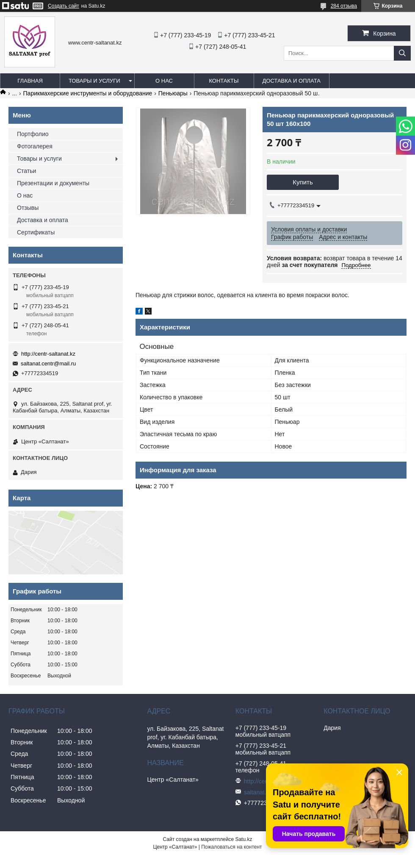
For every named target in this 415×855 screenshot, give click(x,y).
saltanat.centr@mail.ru (48, 363)
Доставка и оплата (292, 81)
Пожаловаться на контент (231, 847)
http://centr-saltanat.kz (48, 354)
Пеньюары (173, 93)
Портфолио (33, 134)
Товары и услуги (94, 81)
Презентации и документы (53, 183)
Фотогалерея (35, 146)
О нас (164, 81)
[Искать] (402, 53)
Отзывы (28, 207)
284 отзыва (344, 6)
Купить (303, 182)
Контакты (223, 81)
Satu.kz (243, 839)
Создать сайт (63, 6)
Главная (30, 81)
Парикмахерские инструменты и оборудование (87, 93)
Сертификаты (36, 232)
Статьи (26, 170)
